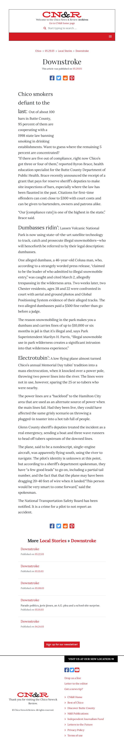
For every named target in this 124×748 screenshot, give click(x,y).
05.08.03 (39, 588)
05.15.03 (39, 571)
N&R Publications (77, 713)
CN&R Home (74, 697)
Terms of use (75, 735)
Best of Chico (75, 702)
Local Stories (65, 50)
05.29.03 (49, 50)
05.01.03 (39, 609)
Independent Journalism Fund (85, 719)
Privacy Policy (75, 730)
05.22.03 (39, 554)
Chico (38, 50)
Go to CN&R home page (62, 23)
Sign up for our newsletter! (62, 644)
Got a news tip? (73, 689)
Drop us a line (72, 678)
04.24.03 (39, 626)
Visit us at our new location (91, 659)
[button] (110, 36)
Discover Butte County (81, 708)
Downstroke (82, 50)
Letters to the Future (80, 724)
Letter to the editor (76, 683)
